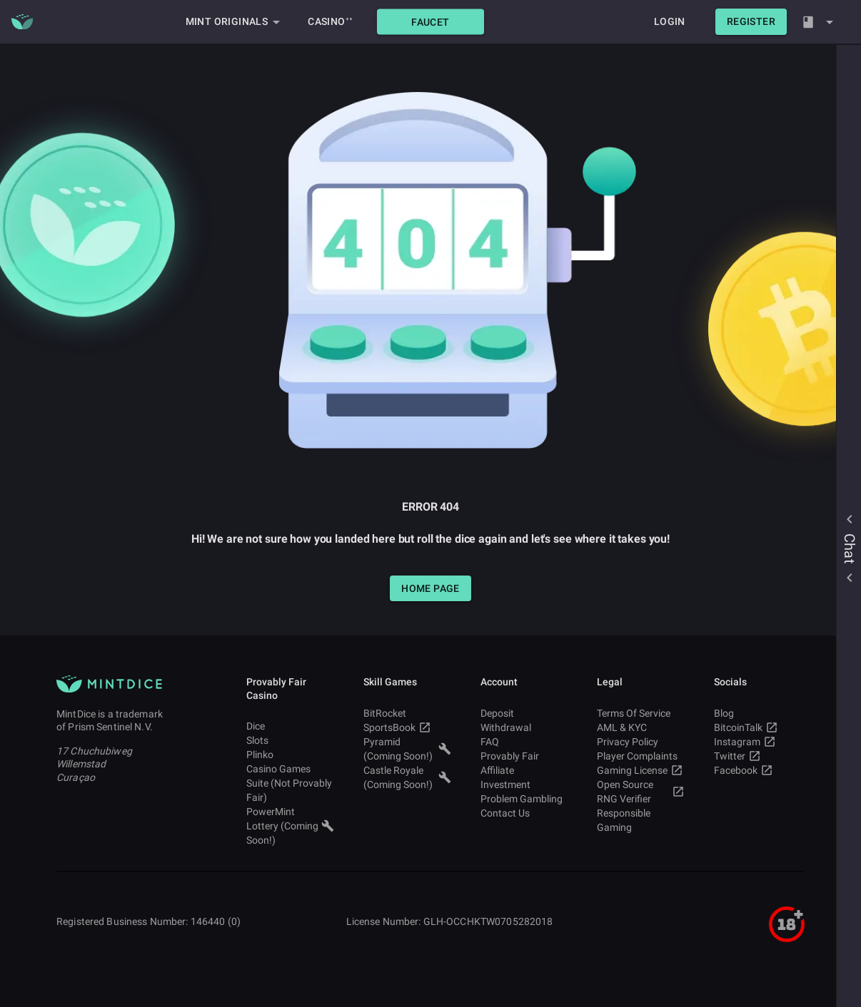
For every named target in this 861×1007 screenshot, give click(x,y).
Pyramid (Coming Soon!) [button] (407, 749)
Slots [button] (290, 740)
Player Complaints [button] (641, 756)
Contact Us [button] (524, 813)
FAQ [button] (524, 742)
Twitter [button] (758, 756)
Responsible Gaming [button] (641, 820)
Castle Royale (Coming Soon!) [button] (407, 777)
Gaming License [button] (641, 770)
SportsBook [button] (407, 727)
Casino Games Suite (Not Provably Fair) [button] (290, 783)
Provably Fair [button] (524, 756)
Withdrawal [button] (524, 727)
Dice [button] (290, 726)
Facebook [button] (758, 770)
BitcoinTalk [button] (758, 727)
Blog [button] (758, 713)
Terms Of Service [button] (641, 713)
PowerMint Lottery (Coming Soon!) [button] (290, 825)
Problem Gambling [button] (524, 799)
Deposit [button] (524, 713)
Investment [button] (524, 784)
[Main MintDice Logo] (22, 22)
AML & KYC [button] (641, 727)
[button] (430, 22)
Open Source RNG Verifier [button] (641, 791)
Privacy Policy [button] (641, 742)
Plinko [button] (290, 754)
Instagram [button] (758, 742)
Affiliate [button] (524, 770)
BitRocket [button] (407, 713)
